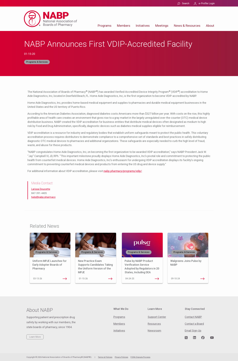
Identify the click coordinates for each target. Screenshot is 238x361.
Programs (104, 25)
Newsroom (154, 330)
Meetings (161, 25)
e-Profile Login (207, 3)
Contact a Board (194, 323)
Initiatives (143, 25)
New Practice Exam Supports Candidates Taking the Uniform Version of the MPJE (110, 278)
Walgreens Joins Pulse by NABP (202, 278)
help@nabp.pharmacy (43, 197)
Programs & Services (37, 62)
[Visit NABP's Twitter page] (186, 337)
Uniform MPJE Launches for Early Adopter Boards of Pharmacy (49, 264)
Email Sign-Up (193, 330)
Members (123, 25)
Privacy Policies (121, 357)
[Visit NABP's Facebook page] (203, 337)
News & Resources (187, 25)
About (210, 25)
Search (185, 3)
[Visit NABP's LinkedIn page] (194, 337)
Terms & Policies (105, 357)
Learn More (35, 336)
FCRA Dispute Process (140, 357)
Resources (154, 323)
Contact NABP (193, 316)
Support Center (157, 316)
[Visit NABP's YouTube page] (212, 337)
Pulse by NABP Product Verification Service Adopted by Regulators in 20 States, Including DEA (157, 278)
